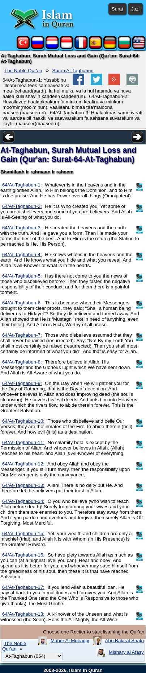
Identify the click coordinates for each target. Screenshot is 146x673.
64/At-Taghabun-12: (23, 464)
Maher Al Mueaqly (70, 640)
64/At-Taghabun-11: (23, 442)
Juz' (135, 9)
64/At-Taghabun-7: (22, 335)
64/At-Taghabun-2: (22, 206)
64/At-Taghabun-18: (23, 614)
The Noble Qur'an (23, 70)
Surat (117, 9)
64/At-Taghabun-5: (22, 276)
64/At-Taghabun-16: (23, 555)
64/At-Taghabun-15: (23, 533)
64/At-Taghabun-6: (22, 302)
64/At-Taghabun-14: (23, 501)
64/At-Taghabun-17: (23, 587)
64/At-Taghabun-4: (22, 254)
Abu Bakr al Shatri (124, 640)
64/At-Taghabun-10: (23, 421)
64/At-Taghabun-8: (22, 362)
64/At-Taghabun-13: (23, 485)
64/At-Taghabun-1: (22, 185)
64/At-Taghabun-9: (22, 383)
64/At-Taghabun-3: (22, 227)
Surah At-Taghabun (73, 70)
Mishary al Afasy (126, 652)
